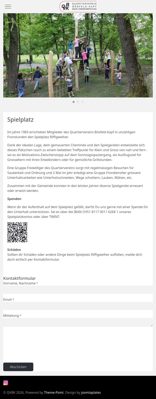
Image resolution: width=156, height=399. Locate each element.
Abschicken (18, 367)
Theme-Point (54, 392)
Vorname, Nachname (20, 283)
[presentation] (20, 344)
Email (8, 299)
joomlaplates (91, 392)
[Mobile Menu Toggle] (8, 6)
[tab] (74, 102)
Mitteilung (12, 315)
